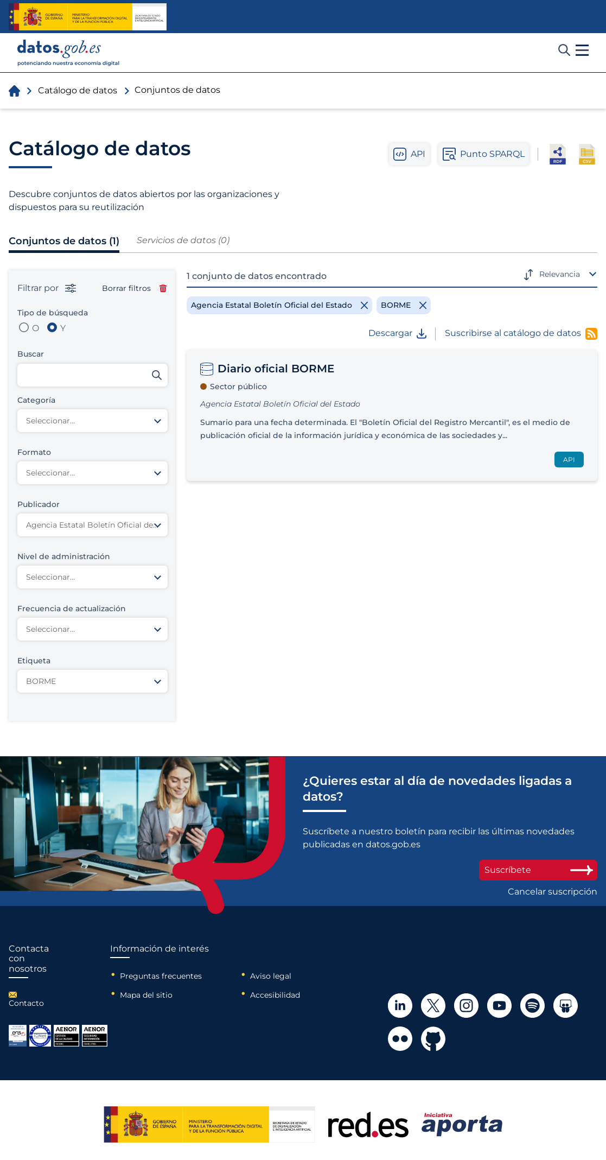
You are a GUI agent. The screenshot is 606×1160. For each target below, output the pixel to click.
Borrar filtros (134, 288)
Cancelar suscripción (552, 892)
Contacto (26, 1003)
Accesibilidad (275, 995)
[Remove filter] (279, 305)
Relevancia (559, 274)
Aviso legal (270, 976)
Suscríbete (538, 870)
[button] (582, 50)
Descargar (397, 333)
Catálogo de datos (77, 90)
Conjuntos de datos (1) (64, 241)
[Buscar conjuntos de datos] (92, 375)
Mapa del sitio (146, 995)
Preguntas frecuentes (161, 976)
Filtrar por (46, 288)
